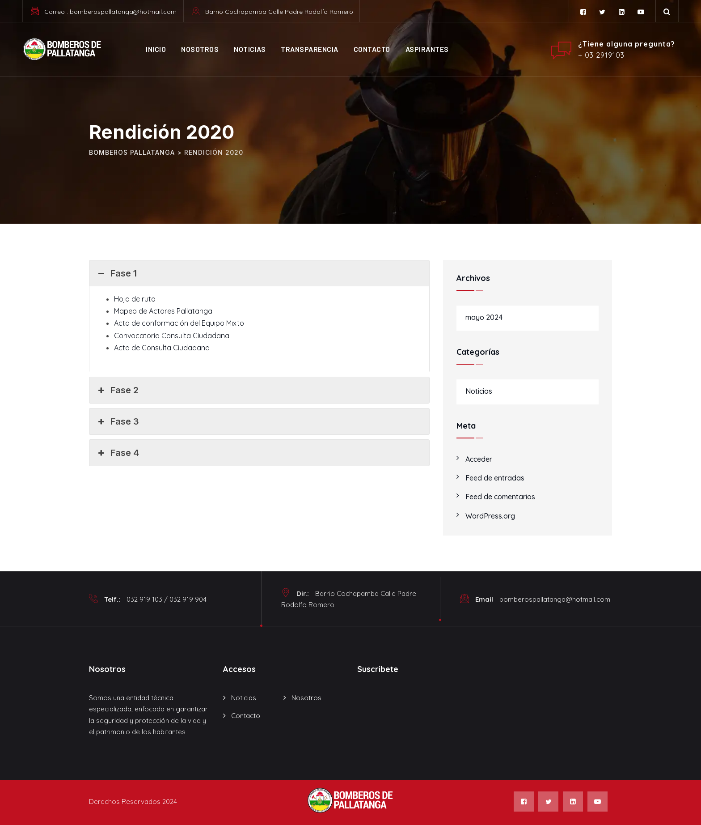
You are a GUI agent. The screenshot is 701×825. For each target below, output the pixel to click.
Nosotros (200, 49)
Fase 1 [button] (116, 273)
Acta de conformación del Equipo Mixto (179, 323)
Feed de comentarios (500, 496)
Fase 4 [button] (117, 453)
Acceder (478, 459)
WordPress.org (490, 515)
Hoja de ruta (135, 298)
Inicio (156, 49)
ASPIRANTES (427, 49)
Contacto (372, 49)
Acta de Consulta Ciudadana (162, 347)
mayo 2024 (484, 317)
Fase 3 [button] (117, 421)
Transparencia (309, 49)
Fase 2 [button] (117, 390)
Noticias (250, 49)
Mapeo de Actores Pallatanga (163, 310)
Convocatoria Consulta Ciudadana (171, 335)
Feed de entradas (494, 477)
